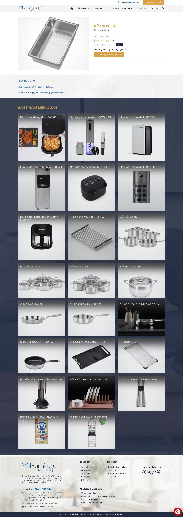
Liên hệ (154, 8)
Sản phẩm (127, 8)
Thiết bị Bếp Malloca (117, 467)
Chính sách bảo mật (90, 493)
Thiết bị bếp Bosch (117, 473)
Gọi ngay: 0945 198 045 (109, 54)
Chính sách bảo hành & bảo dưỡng (98, 496)
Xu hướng (141, 8)
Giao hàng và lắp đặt (91, 503)
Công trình (113, 8)
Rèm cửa (112, 477)
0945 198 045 (42, 489)
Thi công (98, 8)
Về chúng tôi (83, 8)
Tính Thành (120, 514)
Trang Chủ (86, 467)
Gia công (112, 470)
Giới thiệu (85, 470)
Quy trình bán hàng (90, 499)
